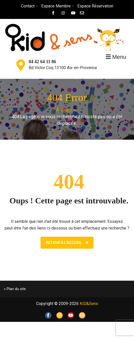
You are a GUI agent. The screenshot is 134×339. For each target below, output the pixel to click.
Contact (28, 6)
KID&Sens (89, 303)
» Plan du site (15, 289)
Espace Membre (56, 6)
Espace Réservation (95, 6)
